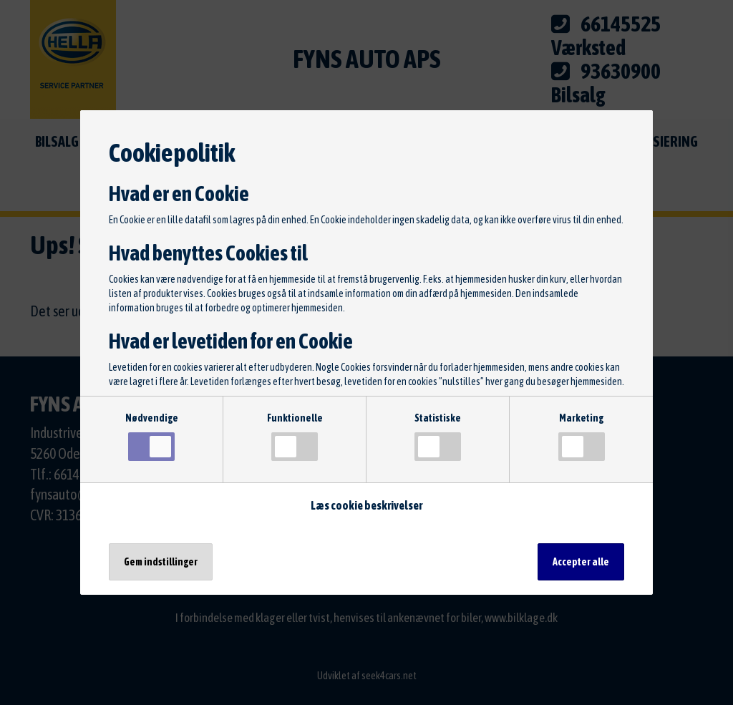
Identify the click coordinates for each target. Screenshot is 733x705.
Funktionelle (295, 436)
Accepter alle (581, 562)
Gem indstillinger (161, 562)
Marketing (581, 436)
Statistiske (437, 436)
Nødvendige (151, 436)
